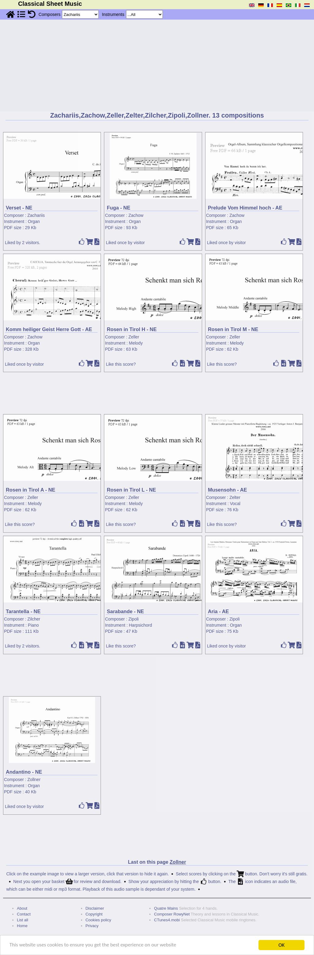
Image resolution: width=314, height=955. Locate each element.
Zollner (33, 779)
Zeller (133, 336)
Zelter (234, 497)
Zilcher (33, 619)
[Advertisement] (157, 65)
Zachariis (36, 215)
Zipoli (133, 619)
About (22, 908)
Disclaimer (95, 908)
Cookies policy (98, 920)
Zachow (136, 215)
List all (22, 920)
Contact (24, 914)
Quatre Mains (166, 908)
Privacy (92, 925)
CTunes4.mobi (167, 920)
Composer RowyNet (172, 914)
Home (22, 925)
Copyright (94, 914)
